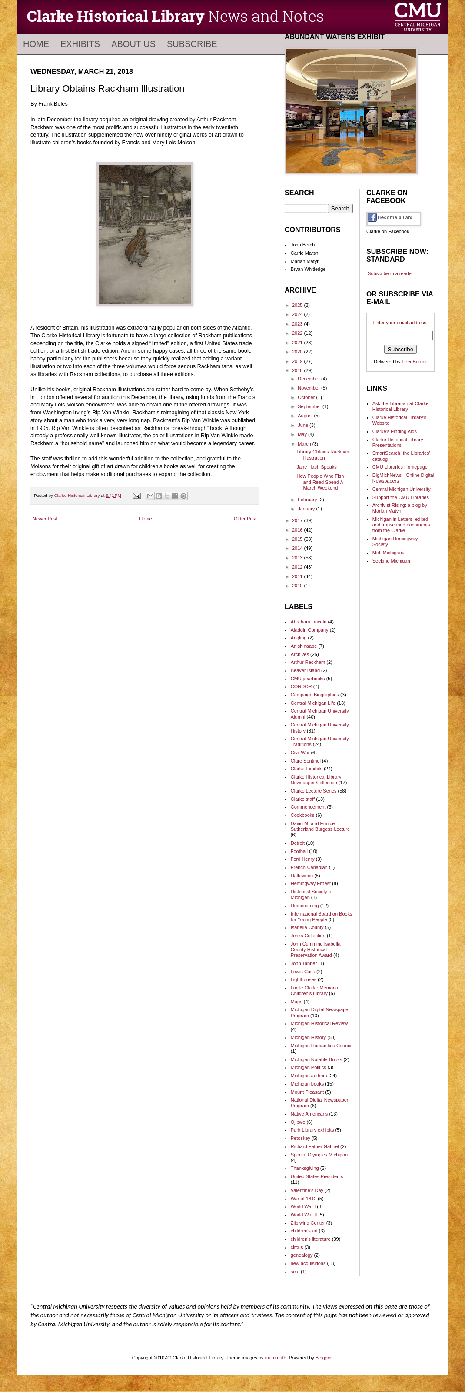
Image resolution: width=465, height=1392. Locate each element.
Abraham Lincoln (309, 621)
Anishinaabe (304, 646)
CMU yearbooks (308, 678)
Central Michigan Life (313, 703)
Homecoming (305, 905)
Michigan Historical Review (319, 1023)
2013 (298, 557)
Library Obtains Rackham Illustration (323, 454)
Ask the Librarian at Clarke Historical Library (400, 406)
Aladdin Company (310, 630)
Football (299, 851)
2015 (298, 539)
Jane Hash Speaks (316, 467)
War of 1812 (304, 1198)
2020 (298, 351)
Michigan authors (309, 1075)
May (303, 434)
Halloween (302, 875)
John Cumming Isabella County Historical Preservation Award (316, 949)
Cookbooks (303, 815)
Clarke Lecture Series (314, 790)
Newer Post (45, 518)
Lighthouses (303, 979)
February (308, 499)
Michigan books (307, 1083)
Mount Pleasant (307, 1092)
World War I (303, 1206)
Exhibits (80, 44)
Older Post (245, 518)
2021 (298, 342)
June (303, 425)
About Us (133, 44)
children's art (304, 1230)
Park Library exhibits (312, 1129)
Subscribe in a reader (390, 273)
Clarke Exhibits (306, 768)
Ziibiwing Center (308, 1222)
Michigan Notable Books (316, 1059)
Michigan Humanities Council (321, 1045)
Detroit (298, 843)
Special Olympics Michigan (319, 1154)
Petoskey (300, 1138)
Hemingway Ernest (311, 883)
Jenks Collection (308, 935)
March (305, 443)
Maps (296, 1001)
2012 (298, 566)
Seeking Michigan (391, 560)
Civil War (300, 752)
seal (295, 1271)
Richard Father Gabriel (315, 1146)
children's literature (311, 1239)
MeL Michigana (388, 552)
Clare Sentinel (306, 760)
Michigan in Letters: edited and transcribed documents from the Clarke (401, 524)
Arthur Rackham (308, 662)
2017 (298, 520)
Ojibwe (298, 1122)
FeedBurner (414, 361)
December (309, 378)
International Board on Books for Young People (321, 916)
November (309, 387)
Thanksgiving (305, 1168)
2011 (298, 576)
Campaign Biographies (315, 694)
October (307, 397)
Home (36, 44)
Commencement (308, 806)
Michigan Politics (308, 1067)
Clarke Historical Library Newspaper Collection (316, 779)
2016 (298, 530)
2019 (298, 361)
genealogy (302, 1255)
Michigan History (308, 1037)
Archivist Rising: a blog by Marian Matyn (399, 508)
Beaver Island (305, 670)
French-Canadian (309, 867)
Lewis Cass (303, 971)
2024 (298, 314)
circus (297, 1247)
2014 (298, 548)
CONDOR (301, 686)
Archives (300, 654)
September (310, 406)
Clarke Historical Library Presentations (397, 442)
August (306, 415)
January (307, 508)
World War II (304, 1214)
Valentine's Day (307, 1190)
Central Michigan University (401, 489)
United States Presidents (317, 1176)
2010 (298, 585)
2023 (298, 323)
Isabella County (307, 927)
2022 (298, 333)
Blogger (324, 1357)
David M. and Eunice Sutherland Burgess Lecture (320, 826)
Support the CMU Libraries (400, 497)
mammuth (275, 1357)
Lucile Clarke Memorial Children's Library (315, 990)
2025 (298, 305)
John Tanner (304, 963)
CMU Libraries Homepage (400, 467)
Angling (299, 637)
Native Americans (309, 1113)
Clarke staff (303, 799)
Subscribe (192, 44)
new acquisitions (308, 1263)
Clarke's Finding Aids (394, 431)
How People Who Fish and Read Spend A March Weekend (320, 481)
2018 (298, 370)
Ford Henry (303, 859)
